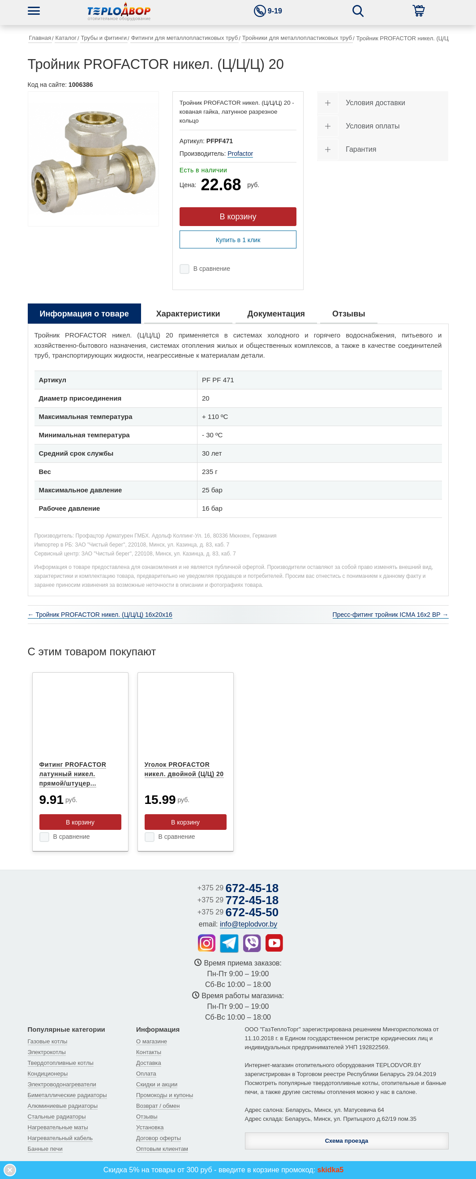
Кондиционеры (48, 1073)
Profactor (240, 153)
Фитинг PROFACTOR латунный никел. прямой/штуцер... (73, 774)
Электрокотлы (47, 1052)
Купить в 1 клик (238, 239)
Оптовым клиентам (162, 1148)
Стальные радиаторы (57, 1116)
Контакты (148, 1052)
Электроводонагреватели (62, 1084)
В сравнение (211, 268)
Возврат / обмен (158, 1105)
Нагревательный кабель (60, 1138)
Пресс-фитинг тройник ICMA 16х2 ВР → (391, 614)
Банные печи (45, 1148)
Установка (149, 1127)
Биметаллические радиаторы (67, 1095)
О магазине (151, 1041)
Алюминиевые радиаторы (63, 1105)
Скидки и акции (156, 1084)
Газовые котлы (48, 1041)
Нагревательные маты (58, 1127)
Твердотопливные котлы (61, 1062)
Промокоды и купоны (164, 1095)
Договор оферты (158, 1138)
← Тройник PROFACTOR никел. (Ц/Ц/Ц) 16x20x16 (100, 614)
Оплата (146, 1073)
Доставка (148, 1062)
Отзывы (147, 1116)
